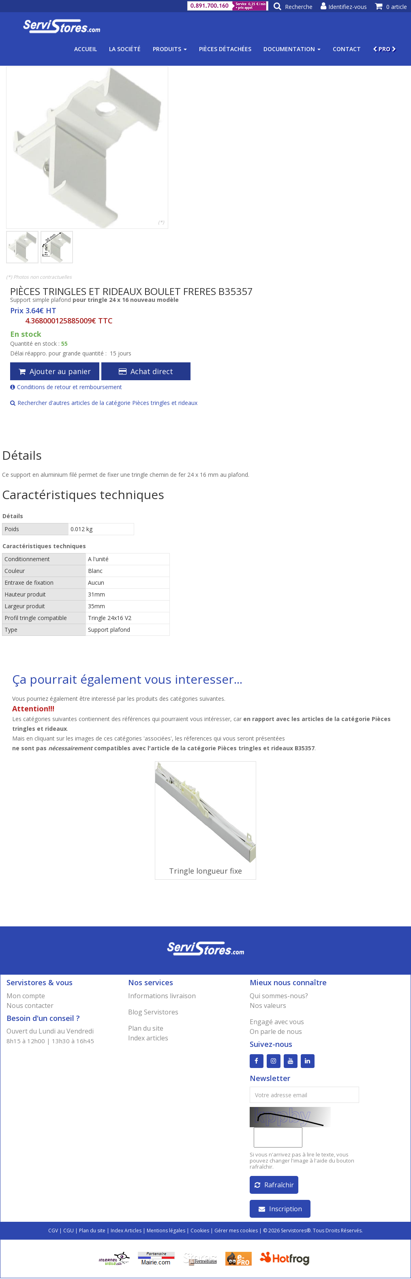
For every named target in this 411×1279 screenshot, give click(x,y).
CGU (68, 1231)
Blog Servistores (153, 1012)
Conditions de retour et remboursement (66, 387)
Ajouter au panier (55, 371)
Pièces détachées (225, 49)
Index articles (148, 1038)
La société (125, 49)
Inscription (280, 1209)
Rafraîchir (274, 1185)
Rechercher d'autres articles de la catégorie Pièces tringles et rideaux (103, 403)
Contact (347, 49)
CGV (53, 1231)
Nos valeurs (268, 1005)
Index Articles (126, 1231)
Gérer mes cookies (236, 1231)
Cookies (200, 1231)
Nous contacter (30, 1005)
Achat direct (146, 371)
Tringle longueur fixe (205, 871)
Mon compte (25, 995)
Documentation (292, 49)
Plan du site (145, 1028)
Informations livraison (162, 995)
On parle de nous (276, 1031)
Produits (170, 49)
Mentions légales (166, 1231)
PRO (384, 49)
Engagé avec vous (277, 1021)
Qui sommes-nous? (279, 995)
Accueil (85, 49)
